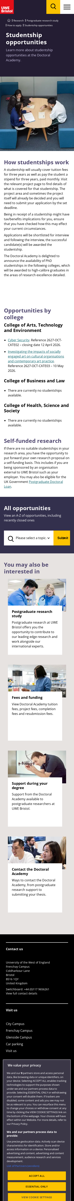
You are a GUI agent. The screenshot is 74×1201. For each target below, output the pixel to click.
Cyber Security (18, 340)
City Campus (15, 1024)
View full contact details (21, 993)
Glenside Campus (19, 1037)
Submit (62, 538)
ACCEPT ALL (37, 1188)
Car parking (14, 1044)
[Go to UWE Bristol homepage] (8, 20)
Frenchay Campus (19, 1030)
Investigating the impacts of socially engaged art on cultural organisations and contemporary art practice (36, 356)
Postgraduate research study (42, 20)
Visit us (11, 1051)
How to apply (14, 25)
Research (18, 20)
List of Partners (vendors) (23, 1178)
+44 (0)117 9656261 (36, 989)
